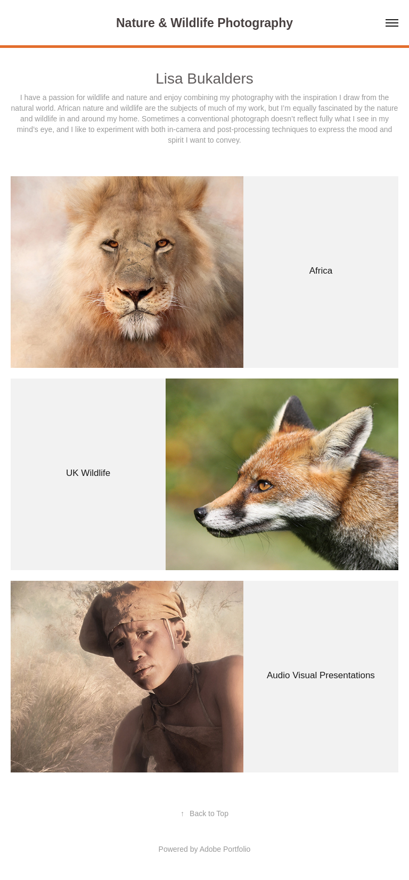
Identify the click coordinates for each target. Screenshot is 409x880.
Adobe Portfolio (225, 849)
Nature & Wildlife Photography (204, 23)
